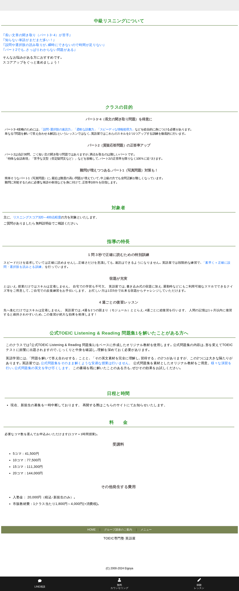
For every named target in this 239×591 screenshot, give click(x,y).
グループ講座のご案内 (118, 529)
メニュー (146, 529)
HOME (91, 529)
